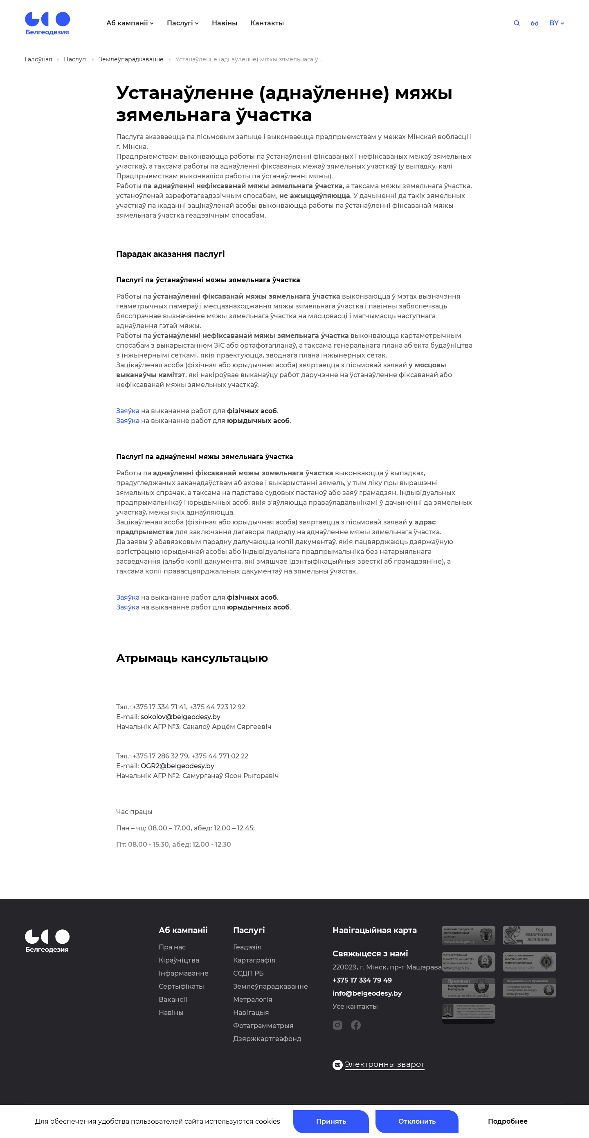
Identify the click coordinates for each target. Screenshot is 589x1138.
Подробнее (508, 1121)
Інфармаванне (184, 973)
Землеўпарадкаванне (270, 986)
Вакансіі (173, 999)
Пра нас (172, 947)
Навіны (171, 1013)
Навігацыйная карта (375, 930)
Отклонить (417, 1121)
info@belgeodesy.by (367, 993)
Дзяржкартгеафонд (267, 1039)
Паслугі (249, 930)
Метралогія (252, 999)
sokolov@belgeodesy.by (180, 717)
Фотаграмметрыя (263, 1026)
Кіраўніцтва (179, 960)
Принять (331, 1121)
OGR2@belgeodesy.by (177, 766)
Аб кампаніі (183, 930)
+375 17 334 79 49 (362, 980)
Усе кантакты (355, 1006)
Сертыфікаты (181, 986)
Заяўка (127, 411)
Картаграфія (254, 960)
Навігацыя (251, 1013)
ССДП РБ (248, 973)
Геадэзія (247, 947)
